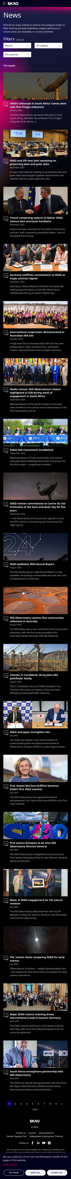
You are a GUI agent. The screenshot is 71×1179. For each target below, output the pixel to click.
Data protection (46, 1132)
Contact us (21, 1132)
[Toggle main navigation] (5, 3)
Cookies (32, 1132)
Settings (14, 1172)
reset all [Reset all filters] (20, 39)
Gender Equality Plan (17, 1136)
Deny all (35, 1172)
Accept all (57, 1172)
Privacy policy (10, 1164)
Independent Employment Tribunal (46, 1136)
